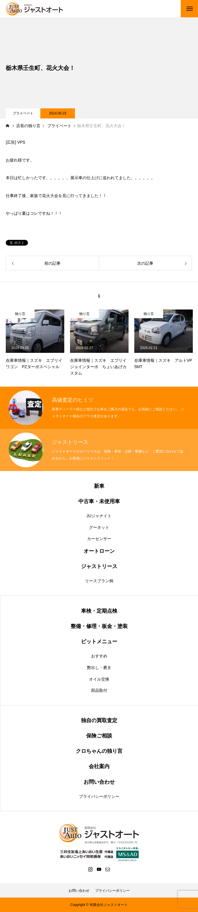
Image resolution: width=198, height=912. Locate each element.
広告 (11, 142)
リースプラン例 (99, 581)
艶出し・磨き (99, 667)
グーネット (99, 527)
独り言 (20, 314)
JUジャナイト (99, 516)
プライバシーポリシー (99, 796)
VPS (21, 142)
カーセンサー (99, 538)
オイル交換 (99, 679)
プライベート (23, 113)
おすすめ (99, 656)
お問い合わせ (79, 891)
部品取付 (99, 690)
